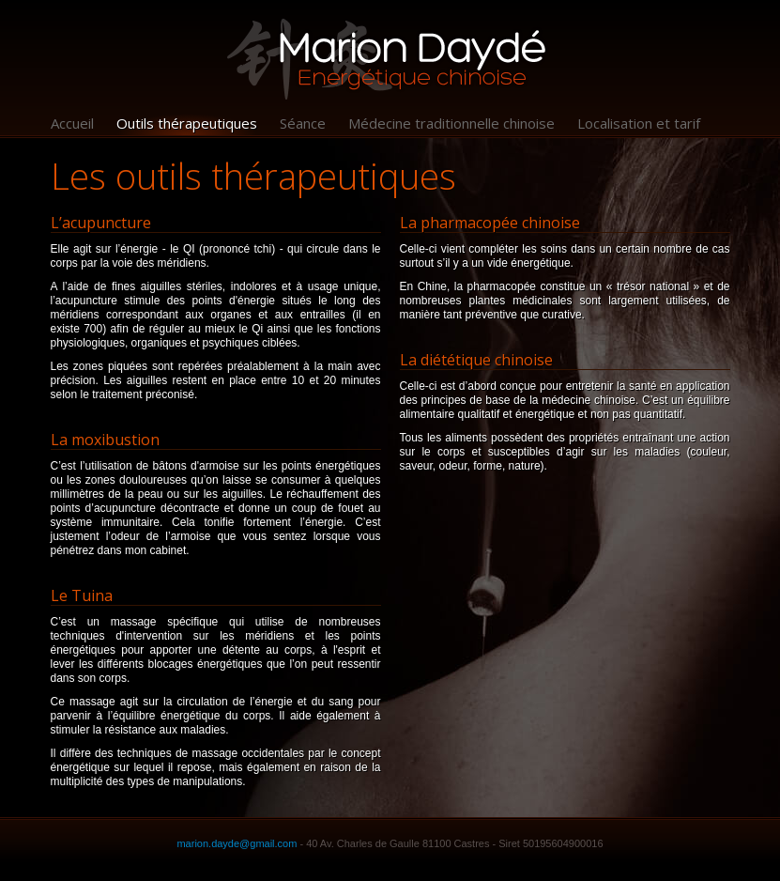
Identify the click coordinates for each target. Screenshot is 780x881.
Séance (303, 123)
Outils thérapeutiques (186, 123)
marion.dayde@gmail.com (236, 843)
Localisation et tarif (638, 123)
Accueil (72, 123)
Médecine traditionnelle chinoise (451, 123)
